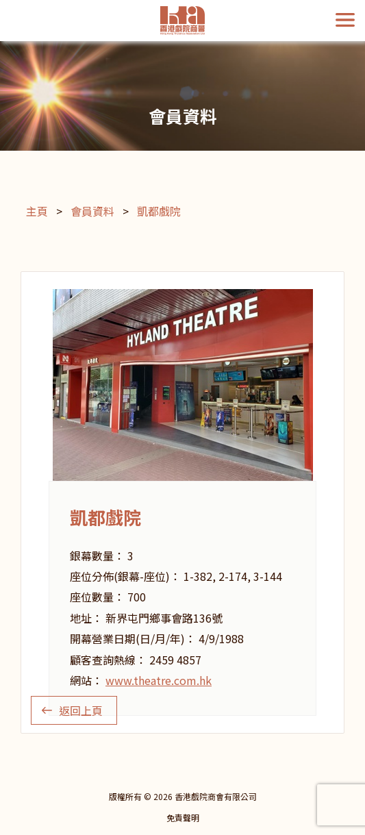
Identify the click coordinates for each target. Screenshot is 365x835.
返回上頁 (81, 710)
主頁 (37, 211)
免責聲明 (182, 817)
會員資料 (92, 211)
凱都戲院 (159, 211)
